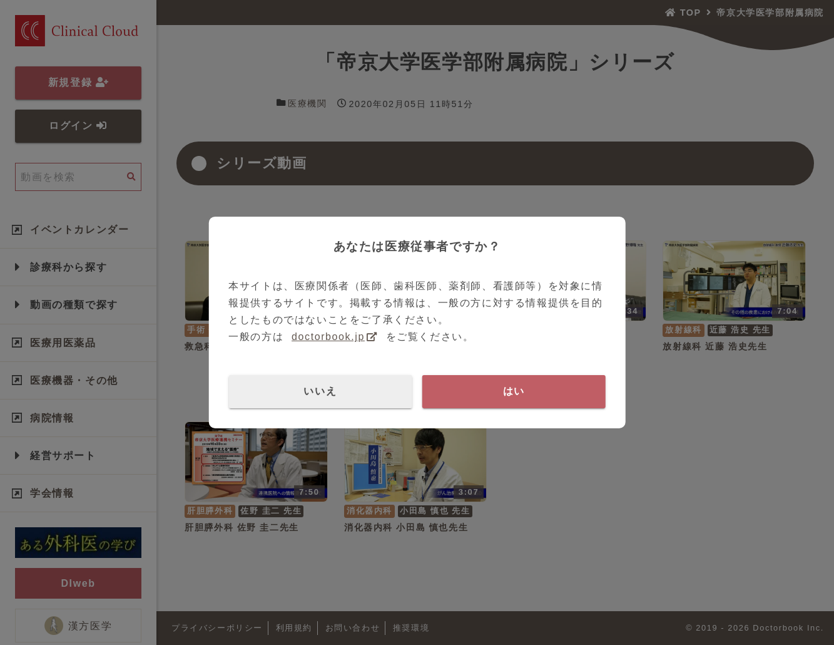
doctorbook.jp (328, 336)
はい (514, 391)
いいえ (320, 391)
